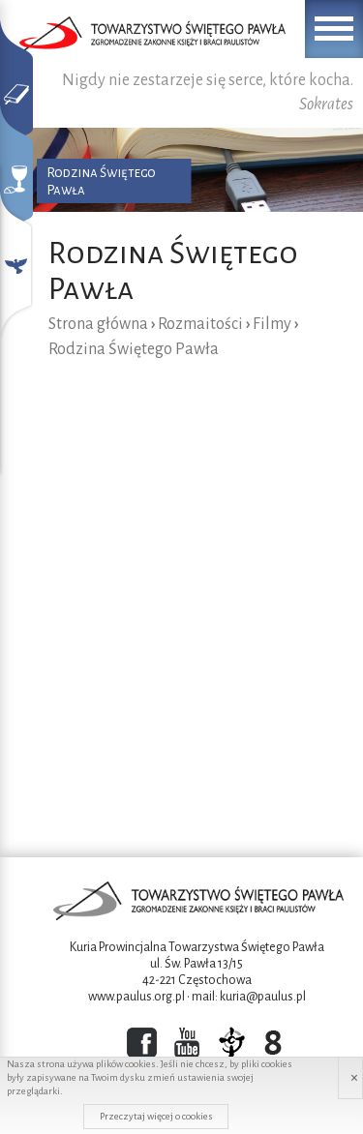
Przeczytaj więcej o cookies (156, 1116)
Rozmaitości (200, 324)
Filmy (272, 324)
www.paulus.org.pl (136, 996)
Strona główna (98, 324)
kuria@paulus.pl (263, 996)
